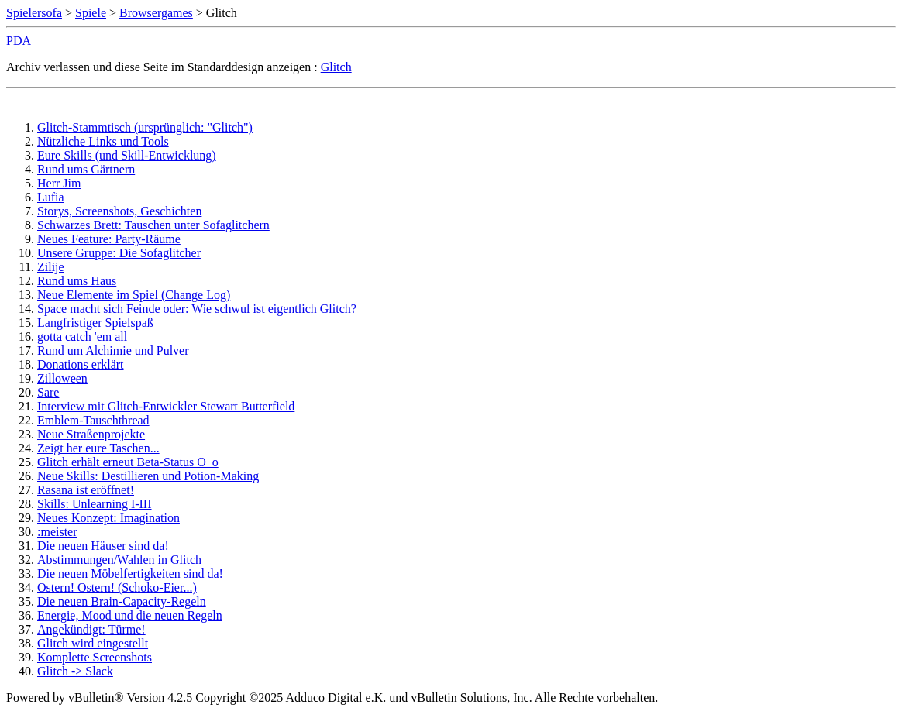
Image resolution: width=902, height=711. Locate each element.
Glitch (336, 67)
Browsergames (156, 12)
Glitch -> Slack (75, 671)
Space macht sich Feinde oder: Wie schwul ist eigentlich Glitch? (196, 308)
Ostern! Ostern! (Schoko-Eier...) (117, 587)
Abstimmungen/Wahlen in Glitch (119, 559)
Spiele (90, 12)
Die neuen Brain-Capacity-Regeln (121, 601)
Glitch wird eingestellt (92, 643)
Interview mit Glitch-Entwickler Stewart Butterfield (165, 406)
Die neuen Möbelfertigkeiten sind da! (130, 573)
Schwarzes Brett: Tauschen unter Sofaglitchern (153, 225)
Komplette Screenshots (94, 657)
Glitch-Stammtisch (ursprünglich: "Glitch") (145, 127)
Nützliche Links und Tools (103, 141)
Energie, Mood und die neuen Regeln (129, 615)
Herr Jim (59, 183)
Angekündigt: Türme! (91, 629)
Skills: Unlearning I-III (94, 503)
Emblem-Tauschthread (93, 420)
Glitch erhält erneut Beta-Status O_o (128, 462)
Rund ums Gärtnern (86, 169)
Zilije (50, 266)
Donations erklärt (80, 364)
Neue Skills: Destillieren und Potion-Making (148, 476)
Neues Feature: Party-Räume (109, 239)
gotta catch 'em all (82, 336)
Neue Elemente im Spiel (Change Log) (133, 294)
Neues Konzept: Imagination (108, 517)
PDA (18, 40)
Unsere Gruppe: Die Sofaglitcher (119, 252)
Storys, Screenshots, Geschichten (119, 211)
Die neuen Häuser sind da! (103, 545)
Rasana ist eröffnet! (85, 489)
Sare (48, 392)
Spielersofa (34, 12)
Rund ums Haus (76, 280)
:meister (57, 531)
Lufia (50, 197)
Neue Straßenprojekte (91, 434)
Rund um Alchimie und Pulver (113, 350)
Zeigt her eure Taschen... (98, 448)
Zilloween (62, 378)
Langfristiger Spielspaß (95, 322)
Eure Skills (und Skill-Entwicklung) (126, 155)
